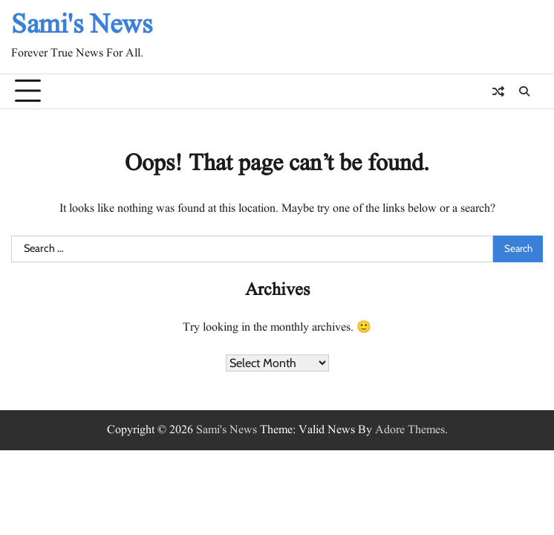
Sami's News (81, 26)
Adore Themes (410, 430)
